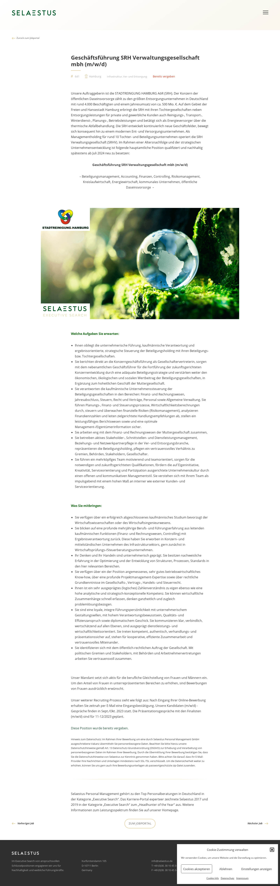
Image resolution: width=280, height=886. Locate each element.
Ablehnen (225, 869)
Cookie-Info (212, 878)
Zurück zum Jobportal (28, 38)
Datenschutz (227, 878)
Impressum (242, 878)
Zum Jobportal (140, 823)
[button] (272, 850)
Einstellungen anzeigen (256, 869)
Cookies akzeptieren (196, 869)
